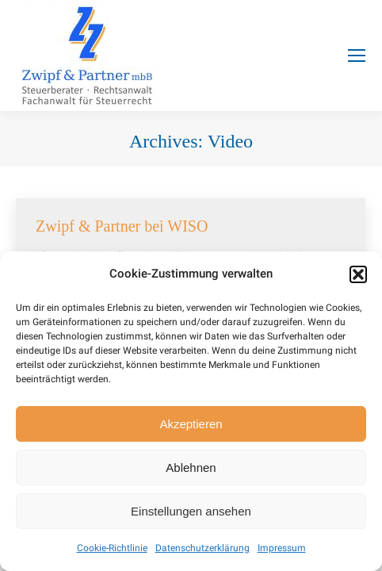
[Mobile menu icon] (356, 55)
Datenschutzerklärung (202, 548)
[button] (358, 274)
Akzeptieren (190, 424)
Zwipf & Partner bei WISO (122, 226)
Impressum (282, 548)
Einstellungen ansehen (191, 511)
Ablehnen (191, 467)
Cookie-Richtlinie (112, 548)
